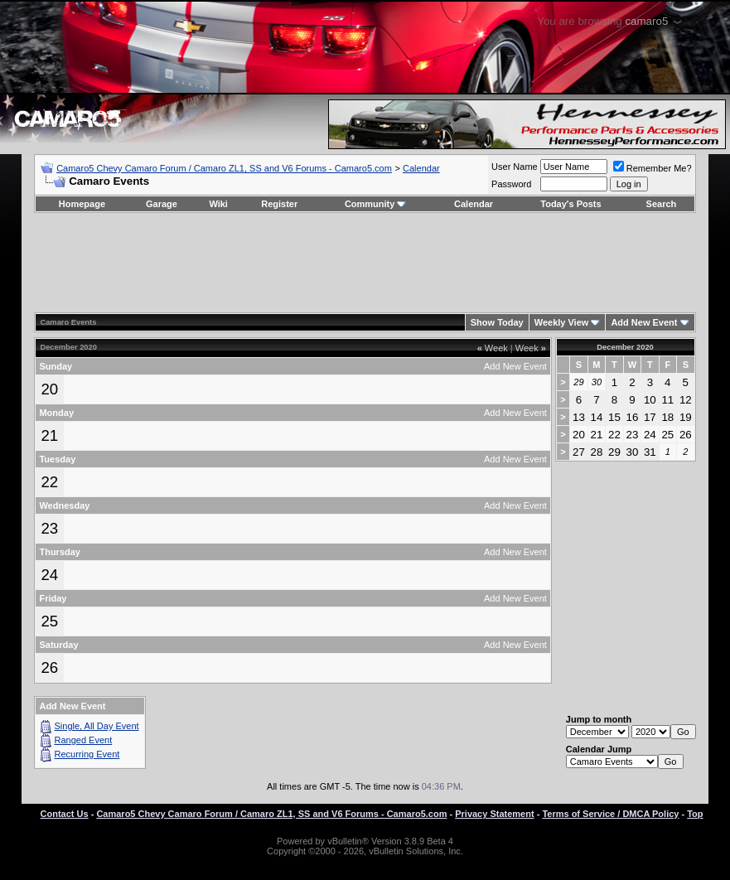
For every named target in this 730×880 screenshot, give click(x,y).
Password (511, 184)
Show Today (497, 322)
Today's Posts (570, 204)
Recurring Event (87, 754)
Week (492, 348)
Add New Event (644, 322)
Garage (161, 204)
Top (695, 814)
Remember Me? (652, 168)
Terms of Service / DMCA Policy (610, 814)
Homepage (82, 204)
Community (376, 204)
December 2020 (625, 347)
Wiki (218, 204)
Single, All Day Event (97, 726)
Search (661, 204)
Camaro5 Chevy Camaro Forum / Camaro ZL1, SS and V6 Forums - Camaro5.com (224, 168)
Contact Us (65, 814)
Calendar (421, 168)
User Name (514, 167)
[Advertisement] (365, 262)
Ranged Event (84, 740)
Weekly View (561, 322)
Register (279, 204)
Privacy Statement (494, 814)
